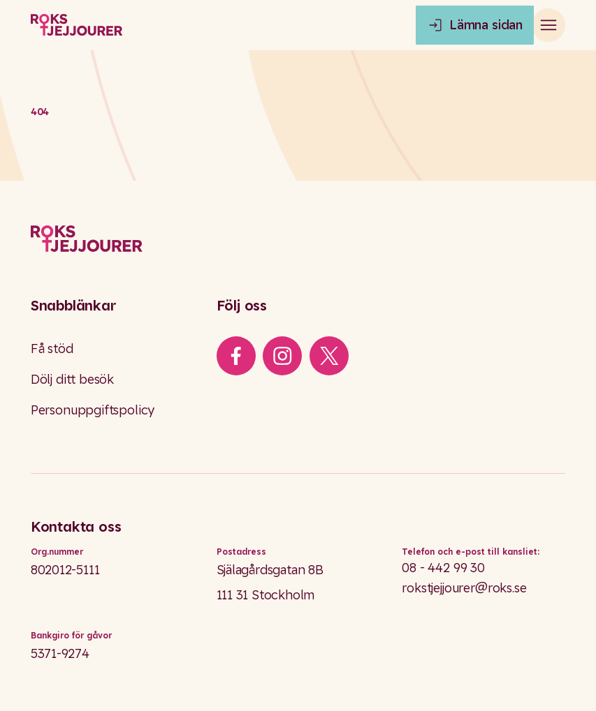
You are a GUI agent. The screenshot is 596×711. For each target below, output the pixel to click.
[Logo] (298, 239)
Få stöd (52, 348)
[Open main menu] (548, 25)
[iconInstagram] (282, 356)
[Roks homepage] (76, 25)
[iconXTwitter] (329, 356)
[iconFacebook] (236, 356)
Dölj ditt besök (72, 379)
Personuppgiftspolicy (92, 410)
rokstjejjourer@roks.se (464, 588)
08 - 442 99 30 (443, 568)
